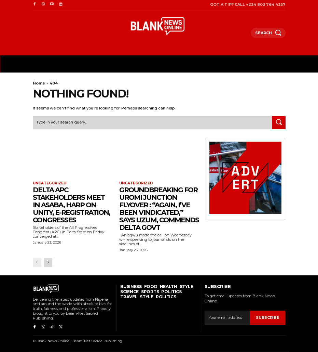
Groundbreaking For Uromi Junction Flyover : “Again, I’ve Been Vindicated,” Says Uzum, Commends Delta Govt (159, 209)
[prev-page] (37, 262)
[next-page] (48, 262)
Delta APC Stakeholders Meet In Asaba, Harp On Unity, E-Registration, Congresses (71, 205)
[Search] (279, 123)
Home (39, 83)
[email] (227, 318)
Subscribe (267, 317)
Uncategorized (50, 183)
